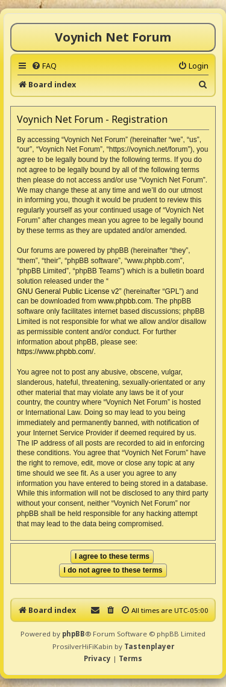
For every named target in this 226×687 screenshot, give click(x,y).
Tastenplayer (149, 646)
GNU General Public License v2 (68, 291)
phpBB (73, 633)
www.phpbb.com (124, 301)
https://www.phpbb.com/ (55, 351)
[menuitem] (44, 65)
